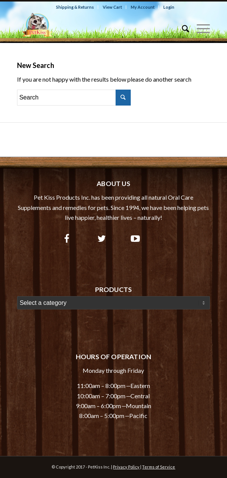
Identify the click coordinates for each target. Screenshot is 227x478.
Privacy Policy (126, 466)
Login (168, 7)
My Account (143, 7)
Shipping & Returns (75, 7)
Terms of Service (158, 466)
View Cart (112, 7)
